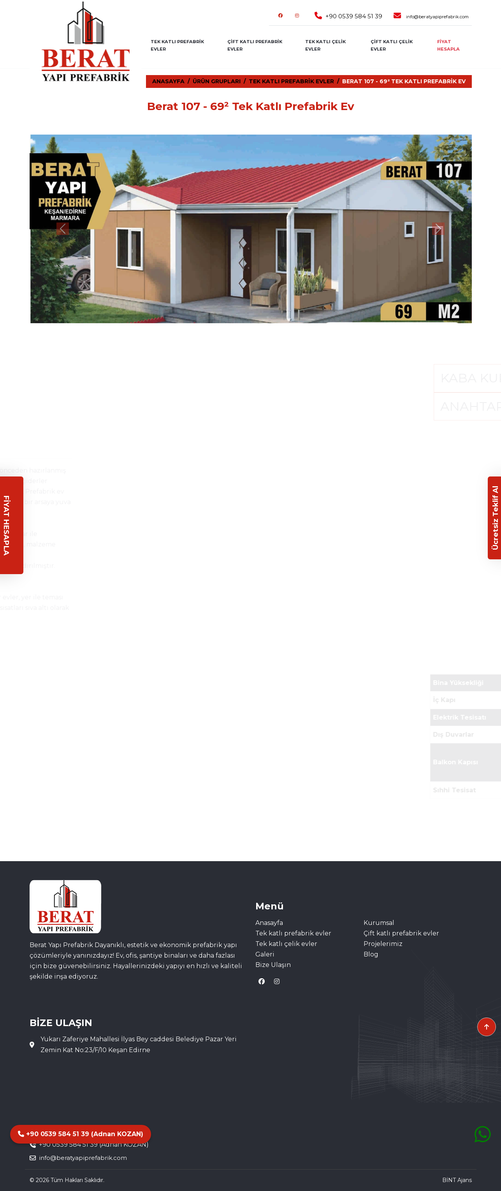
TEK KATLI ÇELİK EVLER (325, 45)
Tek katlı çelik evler (286, 944)
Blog (371, 954)
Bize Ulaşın (273, 965)
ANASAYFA (168, 81)
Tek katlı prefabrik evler (293, 933)
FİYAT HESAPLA (448, 45)
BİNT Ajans (457, 1180)
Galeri (264, 954)
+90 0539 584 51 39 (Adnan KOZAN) (80, 1134)
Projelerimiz (383, 944)
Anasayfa (269, 923)
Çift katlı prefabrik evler (401, 933)
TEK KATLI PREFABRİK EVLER (177, 45)
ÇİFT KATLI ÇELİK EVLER (392, 45)
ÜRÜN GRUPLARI (217, 81)
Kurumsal (379, 923)
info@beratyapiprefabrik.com (437, 16)
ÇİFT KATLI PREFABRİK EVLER (254, 45)
